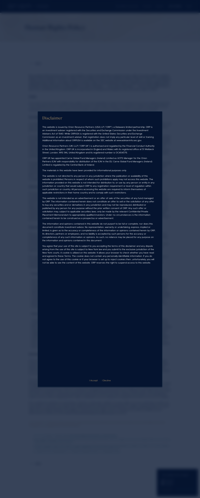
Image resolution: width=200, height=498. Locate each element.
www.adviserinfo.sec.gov (129, 140)
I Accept (93, 380)
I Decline (106, 380)
